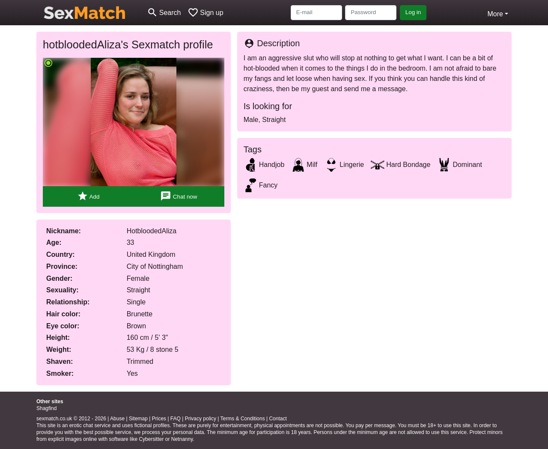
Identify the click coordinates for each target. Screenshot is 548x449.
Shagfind (46, 408)
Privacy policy (200, 419)
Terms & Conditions (242, 419)
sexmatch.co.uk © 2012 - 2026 (71, 419)
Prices (159, 419)
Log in (413, 12)
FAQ (175, 419)
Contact (277, 419)
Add (88, 196)
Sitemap (138, 419)
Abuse (117, 419)
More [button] (495, 14)
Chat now (178, 196)
